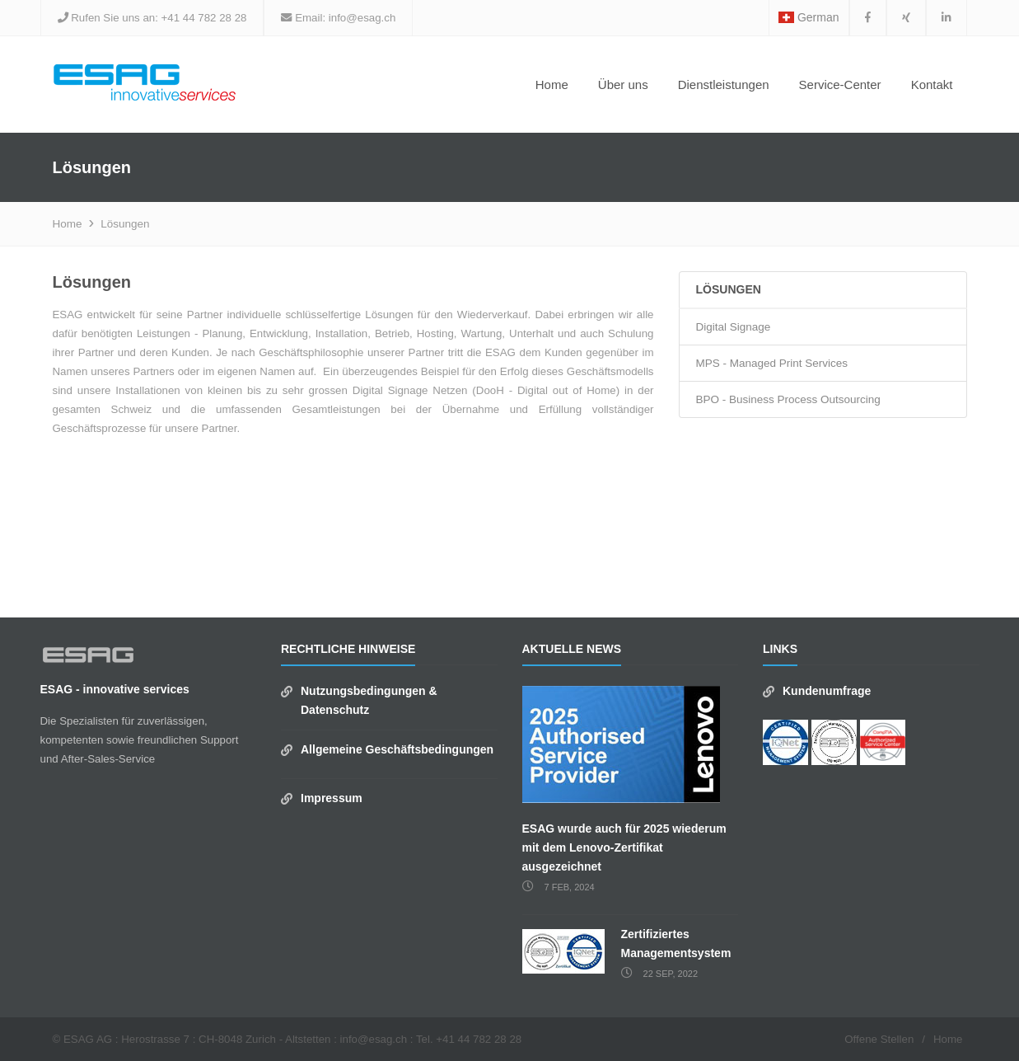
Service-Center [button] (840, 84)
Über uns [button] (623, 84)
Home (551, 84)
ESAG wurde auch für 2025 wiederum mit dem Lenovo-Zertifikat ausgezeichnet (624, 847)
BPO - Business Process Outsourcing (788, 399)
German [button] (808, 17)
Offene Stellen (879, 1039)
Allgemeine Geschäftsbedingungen (397, 749)
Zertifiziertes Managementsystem (676, 943)
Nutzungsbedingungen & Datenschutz (369, 700)
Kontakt (932, 84)
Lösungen (124, 224)
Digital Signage (733, 327)
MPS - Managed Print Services (772, 363)
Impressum (331, 798)
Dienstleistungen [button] (723, 84)
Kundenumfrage (827, 690)
